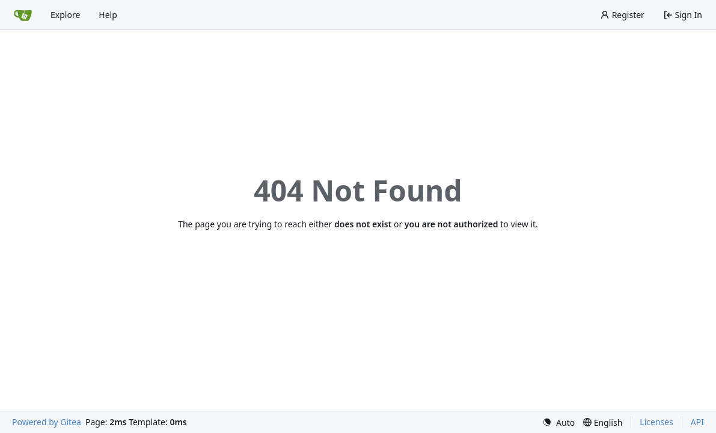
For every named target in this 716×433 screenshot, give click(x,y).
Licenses (656, 422)
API (697, 422)
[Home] (23, 15)
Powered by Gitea (46, 422)
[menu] (558, 422)
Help (108, 14)
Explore (65, 14)
